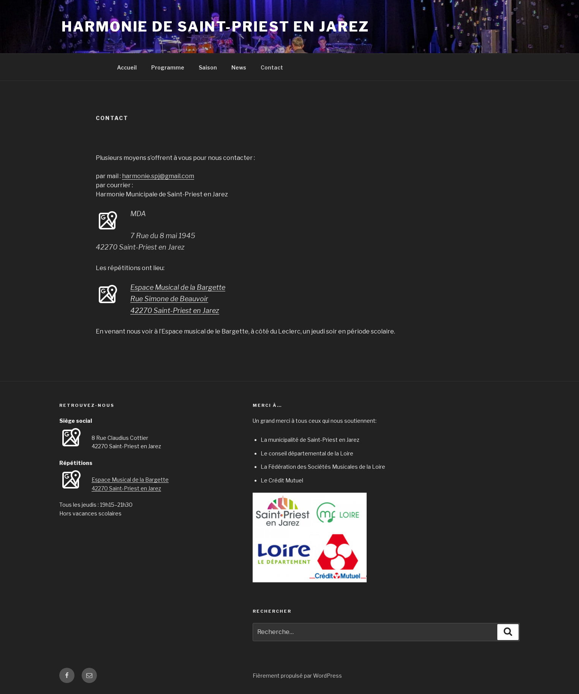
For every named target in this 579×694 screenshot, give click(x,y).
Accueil (127, 67)
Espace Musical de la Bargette (177, 287)
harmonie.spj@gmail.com (158, 176)
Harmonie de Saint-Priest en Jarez (215, 26)
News (238, 67)
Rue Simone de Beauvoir (169, 299)
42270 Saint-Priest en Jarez (174, 311)
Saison (208, 67)
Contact (272, 67)
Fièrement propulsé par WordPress (297, 675)
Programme (167, 67)
